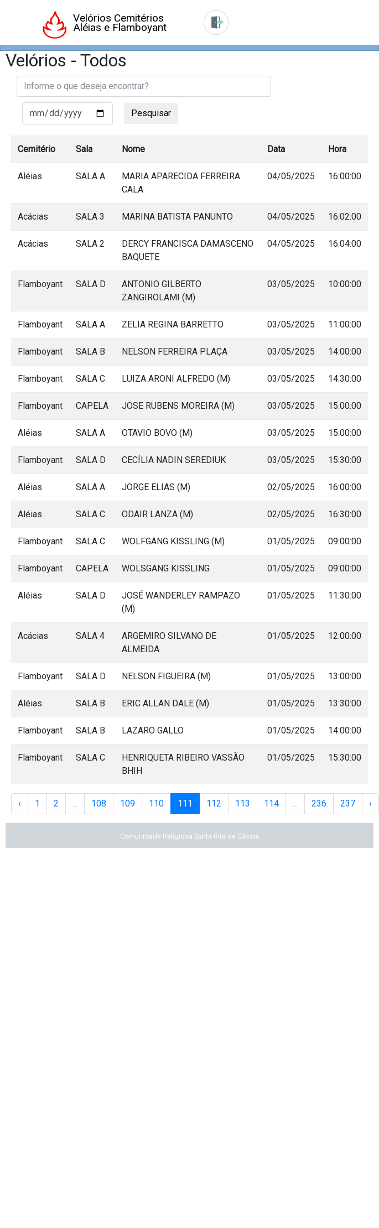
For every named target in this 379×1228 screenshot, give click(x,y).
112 (213, 803)
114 (271, 803)
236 (318, 803)
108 (98, 803)
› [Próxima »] (370, 803)
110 (156, 803)
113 (242, 803)
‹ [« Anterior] (19, 803)
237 (347, 803)
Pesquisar (151, 113)
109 (127, 803)
